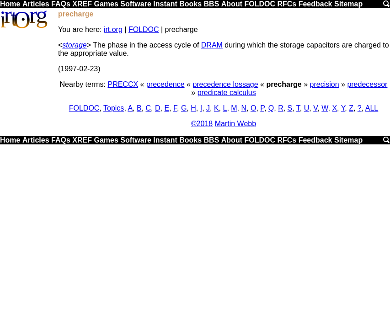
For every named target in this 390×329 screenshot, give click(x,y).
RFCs (286, 4)
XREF (82, 4)
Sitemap (348, 4)
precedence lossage (225, 84)
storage (74, 45)
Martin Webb (235, 123)
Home (10, 4)
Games (106, 4)
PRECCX (122, 84)
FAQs (60, 4)
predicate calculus (227, 92)
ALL (371, 108)
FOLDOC (259, 4)
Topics (113, 108)
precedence (165, 84)
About (231, 4)
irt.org (113, 29)
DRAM (212, 45)
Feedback (315, 4)
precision (324, 84)
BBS (211, 4)
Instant (165, 4)
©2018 (202, 123)
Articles (35, 4)
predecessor (367, 84)
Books (190, 4)
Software (135, 4)
